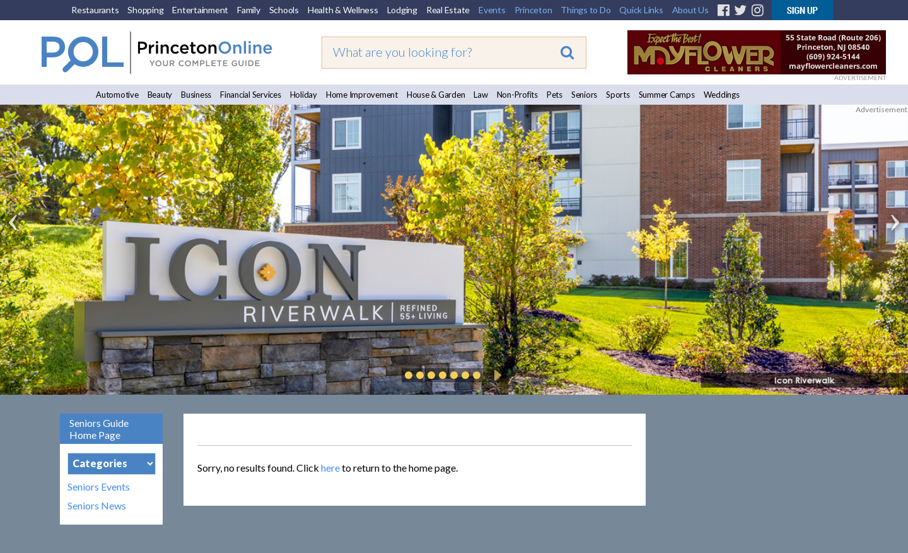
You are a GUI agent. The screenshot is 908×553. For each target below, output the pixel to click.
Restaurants (95, 9)
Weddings (722, 95)
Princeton (533, 9)
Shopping (145, 9)
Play (495, 375)
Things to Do (585, 9)
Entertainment (200, 9)
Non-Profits (517, 95)
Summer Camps (667, 95)
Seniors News (96, 505)
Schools (284, 9)
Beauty (160, 95)
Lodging (402, 9)
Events (492, 9)
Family (248, 9)
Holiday (303, 95)
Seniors (584, 95)
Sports (618, 95)
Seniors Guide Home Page (99, 429)
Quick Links (641, 9)
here (330, 468)
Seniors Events (98, 486)
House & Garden (436, 95)
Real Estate (448, 9)
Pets (554, 95)
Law (480, 95)
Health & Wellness (343, 9)
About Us (690, 9)
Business (196, 95)
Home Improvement (362, 95)
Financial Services (250, 95)
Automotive (117, 95)
